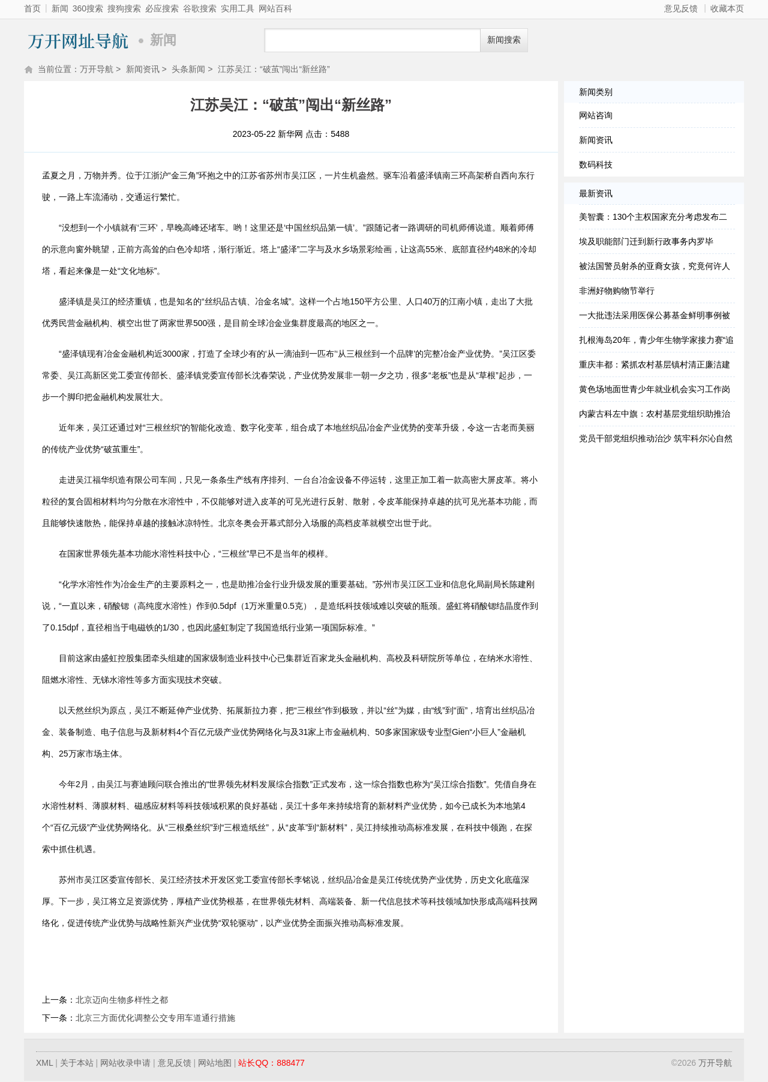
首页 (32, 8)
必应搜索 (162, 8)
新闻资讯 (143, 70)
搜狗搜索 (124, 8)
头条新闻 (188, 70)
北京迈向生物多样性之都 (122, 1001)
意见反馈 (681, 8)
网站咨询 (596, 116)
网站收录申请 (125, 1064)
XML (44, 1064)
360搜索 (88, 8)
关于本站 (77, 1064)
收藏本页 (727, 8)
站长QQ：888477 (271, 1064)
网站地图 (215, 1064)
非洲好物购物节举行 (617, 292)
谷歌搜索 (200, 8)
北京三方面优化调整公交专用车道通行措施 (155, 1019)
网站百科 (275, 8)
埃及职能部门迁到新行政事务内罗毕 (646, 242)
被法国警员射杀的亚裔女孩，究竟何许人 (654, 267)
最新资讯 (596, 194)
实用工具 (237, 8)
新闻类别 (596, 93)
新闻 (60, 8)
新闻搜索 (504, 39)
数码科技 (596, 166)
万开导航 (78, 40)
